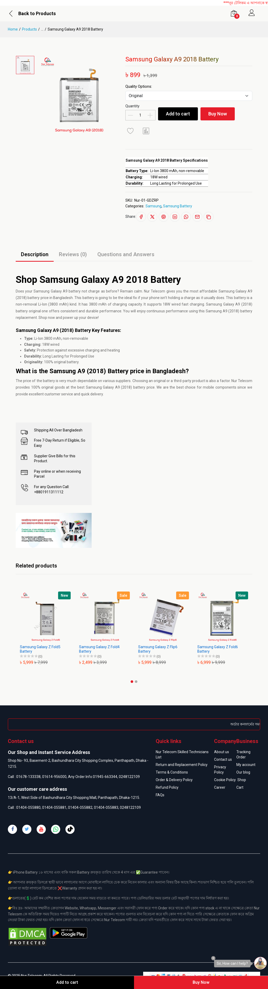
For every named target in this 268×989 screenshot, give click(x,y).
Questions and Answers (125, 254)
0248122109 (129, 777)
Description (34, 254)
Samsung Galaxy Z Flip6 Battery (157, 649)
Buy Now (217, 113)
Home (13, 29)
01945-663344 (105, 777)
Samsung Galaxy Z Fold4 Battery (99, 649)
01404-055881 (54, 807)
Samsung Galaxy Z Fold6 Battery (217, 649)
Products (29, 29)
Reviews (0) (73, 254)
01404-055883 (106, 807)
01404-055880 (28, 807)
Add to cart (178, 113)
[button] (132, 681)
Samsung (153, 206)
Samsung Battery (177, 206)
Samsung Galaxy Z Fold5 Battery (40, 649)
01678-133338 (28, 777)
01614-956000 (54, 777)
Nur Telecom (241, 381)
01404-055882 (80, 807)
